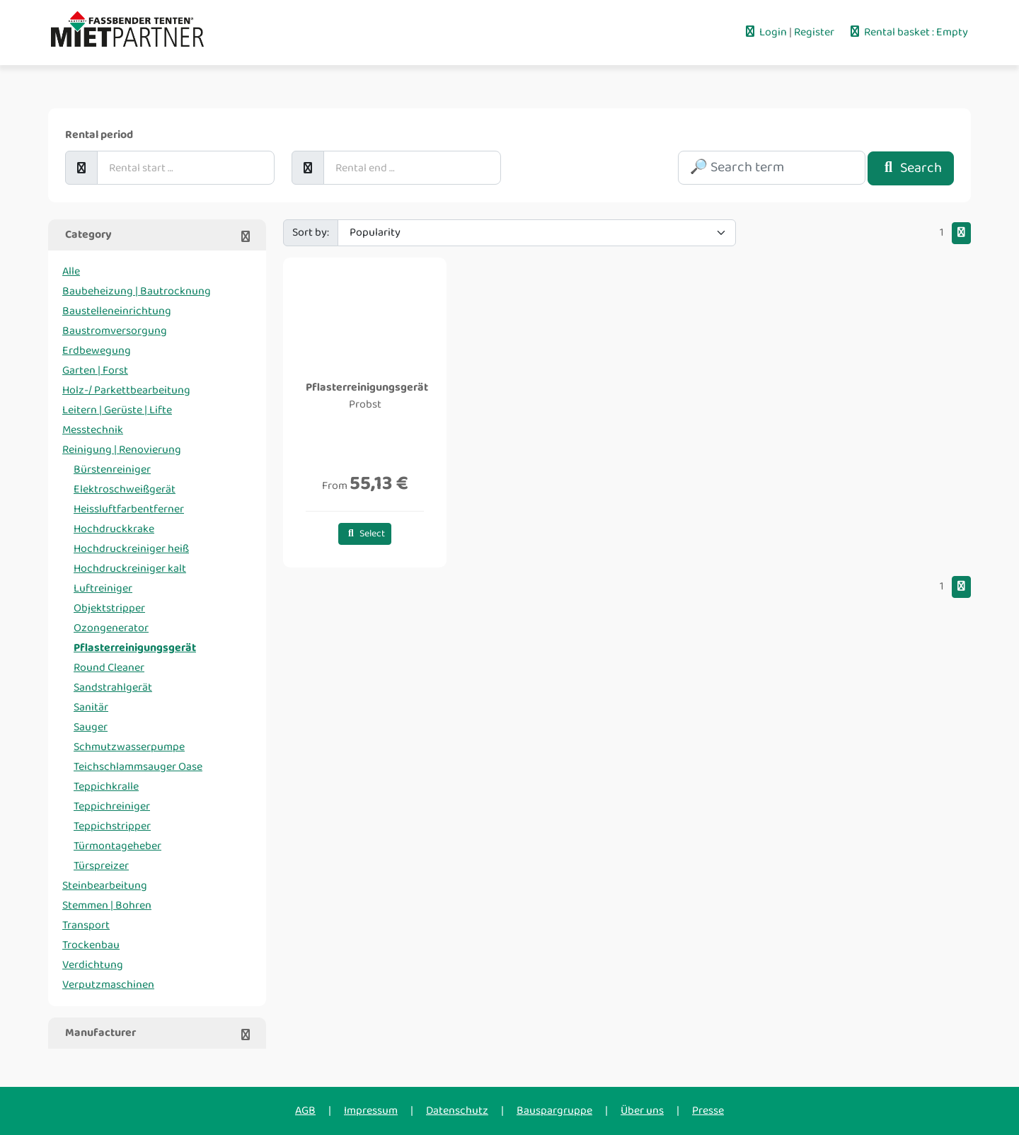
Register (815, 32)
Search (911, 168)
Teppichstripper (112, 826)
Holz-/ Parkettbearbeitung (126, 390)
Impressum (371, 1110)
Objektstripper (109, 608)
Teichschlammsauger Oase (138, 766)
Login (766, 32)
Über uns (642, 1110)
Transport (86, 925)
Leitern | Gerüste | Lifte (117, 410)
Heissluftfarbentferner (129, 509)
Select (365, 534)
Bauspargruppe (554, 1110)
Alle (71, 271)
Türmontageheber (117, 846)
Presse (708, 1110)
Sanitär (91, 707)
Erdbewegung (96, 350)
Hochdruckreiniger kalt (130, 568)
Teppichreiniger (112, 806)
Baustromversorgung (114, 331)
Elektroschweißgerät (124, 489)
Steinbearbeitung (104, 885)
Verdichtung (92, 965)
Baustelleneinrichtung (116, 311)
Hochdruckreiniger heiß (131, 548)
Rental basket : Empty (908, 32)
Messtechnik (92, 430)
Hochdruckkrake (114, 529)
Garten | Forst (95, 370)
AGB (305, 1110)
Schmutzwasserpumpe (129, 747)
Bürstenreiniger (112, 469)
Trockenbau (91, 945)
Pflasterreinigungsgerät (135, 648)
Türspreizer (101, 865)
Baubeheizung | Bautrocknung (136, 291)
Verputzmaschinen (108, 984)
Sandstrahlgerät (113, 687)
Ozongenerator (111, 628)
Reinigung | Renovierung (121, 449)
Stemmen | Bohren (106, 905)
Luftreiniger (103, 588)
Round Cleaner (109, 667)
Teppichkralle (106, 786)
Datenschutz (457, 1110)
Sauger (91, 727)
